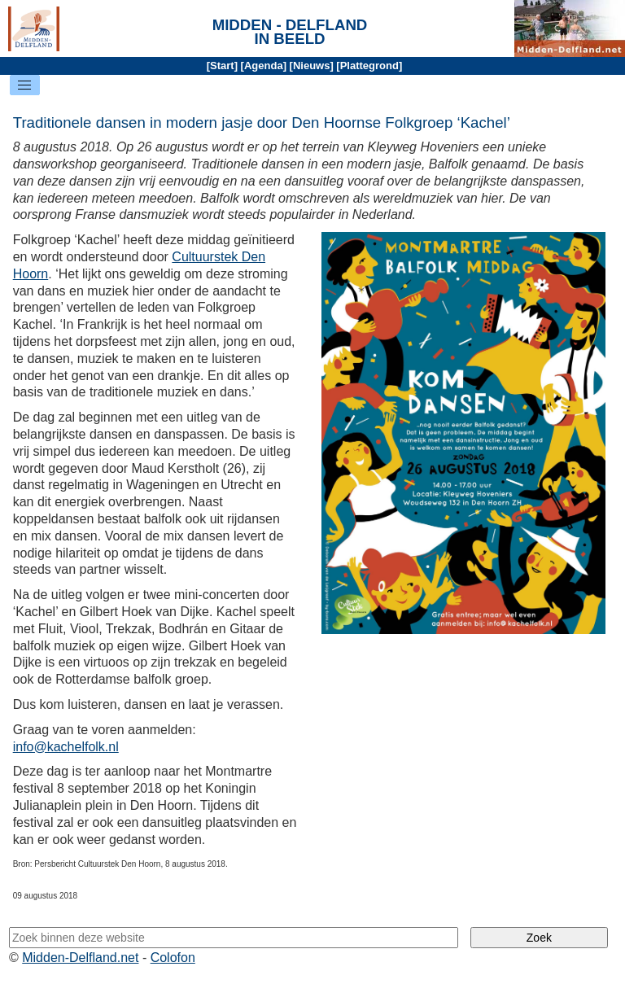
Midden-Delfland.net (80, 957)
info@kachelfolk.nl (66, 747)
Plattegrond (369, 65)
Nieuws (311, 65)
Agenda (263, 65)
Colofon (173, 957)
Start (222, 65)
